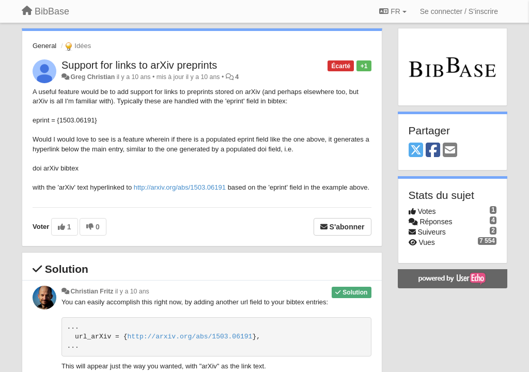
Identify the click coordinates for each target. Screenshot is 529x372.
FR (392, 11)
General (44, 46)
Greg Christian (92, 77)
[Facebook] (433, 151)
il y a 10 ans (132, 291)
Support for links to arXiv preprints (139, 65)
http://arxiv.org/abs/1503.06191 (180, 187)
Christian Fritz (91, 291)
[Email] (450, 151)
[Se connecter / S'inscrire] (459, 11)
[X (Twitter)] (416, 151)
